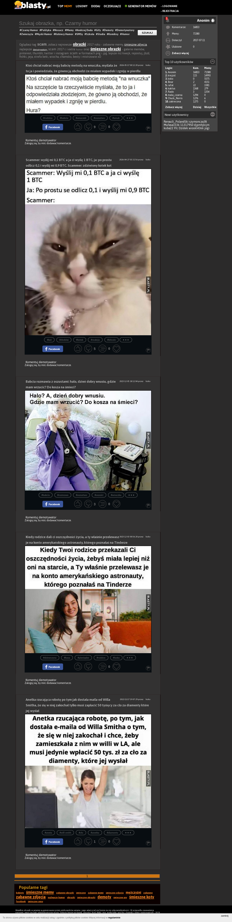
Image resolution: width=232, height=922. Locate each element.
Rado (171, 91)
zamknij (224, 916)
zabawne (148, 893)
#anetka (95, 832)
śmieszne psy (120, 897)
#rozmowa (62, 495)
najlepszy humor (56, 897)
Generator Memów (140, 6)
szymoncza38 (198, 121)
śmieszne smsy (35, 901)
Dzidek (183, 128)
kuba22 (168, 128)
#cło (81, 832)
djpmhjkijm (201, 124)
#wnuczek (81, 118)
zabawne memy (96, 893)
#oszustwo (99, 118)
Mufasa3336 (172, 124)
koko (170, 78)
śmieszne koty (141, 896)
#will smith (65, 832)
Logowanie (169, 6)
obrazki (79, 44)
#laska (116, 657)
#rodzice (101, 657)
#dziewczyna (49, 657)
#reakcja (95, 339)
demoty (104, 896)
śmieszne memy (40, 892)
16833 (196, 27)
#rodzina (47, 118)
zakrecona (175, 101)
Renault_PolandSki (176, 121)
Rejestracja (170, 11)
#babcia (64, 118)
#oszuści (99, 495)
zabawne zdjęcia (31, 896)
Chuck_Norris (175, 98)
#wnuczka (116, 495)
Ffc (176, 128)
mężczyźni (133, 892)
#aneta (48, 832)
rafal (170, 85)
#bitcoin (111, 339)
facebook (21, 901)
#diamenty (112, 832)
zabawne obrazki (65, 893)
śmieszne (81, 893)
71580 (196, 33)
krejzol (172, 75)
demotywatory (40, 49)
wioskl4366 (196, 128)
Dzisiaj (197, 107)
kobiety (20, 893)
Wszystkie (210, 107)
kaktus (171, 88)
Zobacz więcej (180, 53)
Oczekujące (112, 6)
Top (64, 6)
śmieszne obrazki (105, 48)
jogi (207, 128)
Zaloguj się (31, 143)
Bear (170, 82)
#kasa (67, 657)
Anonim (172, 72)
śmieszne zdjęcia (135, 44)
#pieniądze (83, 657)
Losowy (82, 6)
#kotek (79, 339)
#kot (49, 339)
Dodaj (95, 6)
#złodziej (64, 339)
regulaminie (114, 917)
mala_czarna (175, 95)
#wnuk (115, 118)
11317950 (186, 124)
